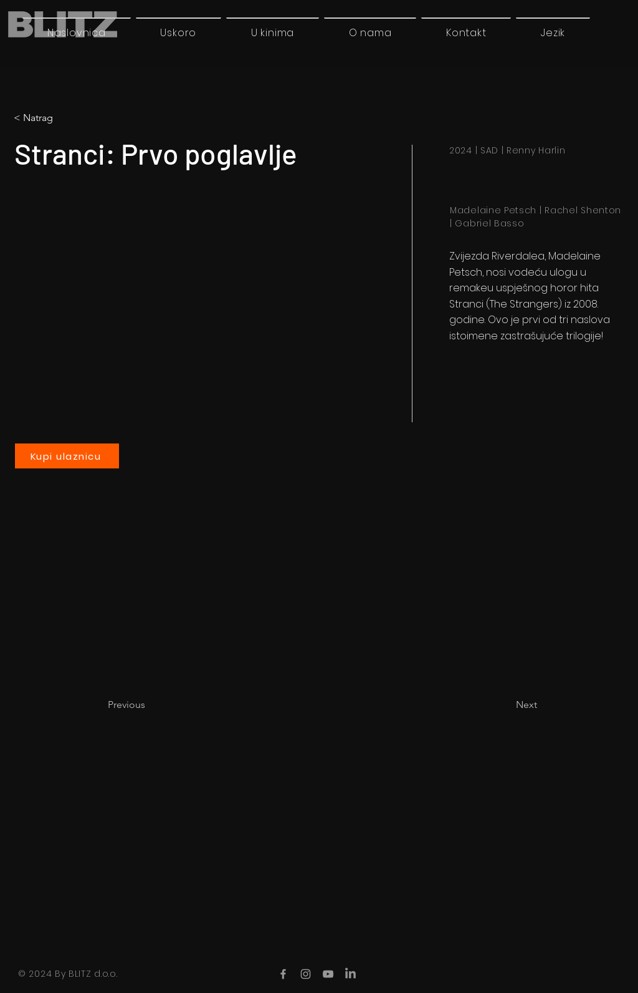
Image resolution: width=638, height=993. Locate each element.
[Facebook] (283, 974)
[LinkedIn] (350, 974)
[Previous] (149, 704)
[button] (553, 32)
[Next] (506, 704)
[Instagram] (305, 974)
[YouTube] (328, 974)
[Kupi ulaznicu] (67, 455)
